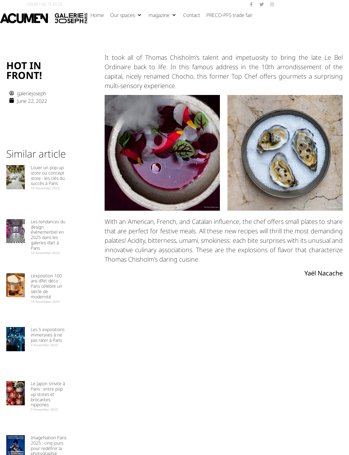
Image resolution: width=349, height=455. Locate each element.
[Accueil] (97, 15)
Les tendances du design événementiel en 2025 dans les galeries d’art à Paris (48, 235)
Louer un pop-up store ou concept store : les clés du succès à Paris (48, 175)
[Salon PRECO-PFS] (229, 15)
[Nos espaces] (126, 15)
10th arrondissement (293, 67)
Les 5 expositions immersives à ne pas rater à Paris (47, 334)
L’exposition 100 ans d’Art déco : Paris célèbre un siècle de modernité (46, 286)
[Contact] (191, 15)
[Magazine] (162, 15)
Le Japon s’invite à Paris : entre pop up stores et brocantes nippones (48, 394)
